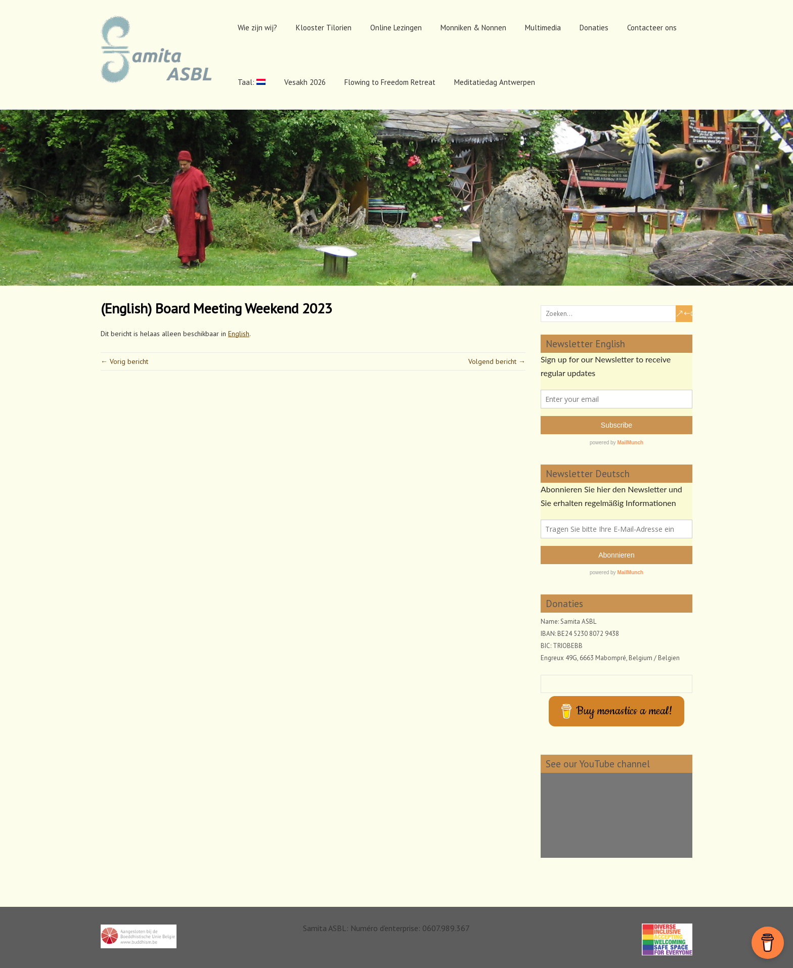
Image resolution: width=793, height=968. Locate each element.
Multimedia (543, 27)
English (238, 333)
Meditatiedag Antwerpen (494, 82)
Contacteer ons (652, 27)
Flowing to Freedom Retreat (389, 82)
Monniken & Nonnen (473, 27)
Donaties (594, 27)
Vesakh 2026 (305, 82)
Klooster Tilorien (323, 27)
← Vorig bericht (124, 361)
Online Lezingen (396, 27)
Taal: (252, 82)
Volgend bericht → (496, 361)
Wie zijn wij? (257, 27)
